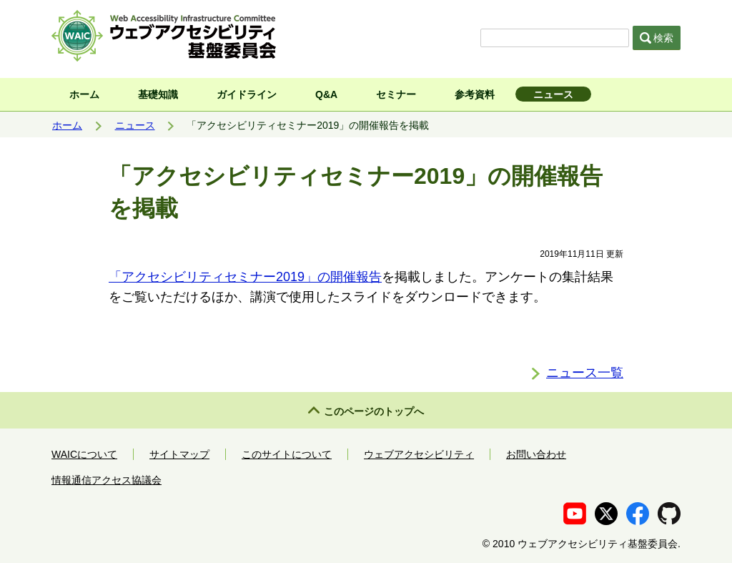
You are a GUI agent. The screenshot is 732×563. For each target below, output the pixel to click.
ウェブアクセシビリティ (419, 454)
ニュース (553, 94)
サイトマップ (179, 454)
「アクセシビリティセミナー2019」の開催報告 (245, 277)
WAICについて (84, 454)
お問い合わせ (536, 454)
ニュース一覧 (584, 373)
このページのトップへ (374, 411)
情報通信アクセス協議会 (106, 480)
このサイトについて (287, 454)
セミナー (396, 94)
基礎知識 (158, 94)
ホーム (84, 94)
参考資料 (475, 94)
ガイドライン (247, 94)
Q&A (326, 94)
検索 (657, 38)
